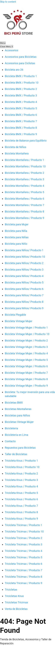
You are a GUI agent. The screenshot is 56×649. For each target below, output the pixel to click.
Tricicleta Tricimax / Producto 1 (23, 525)
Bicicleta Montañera (17, 153)
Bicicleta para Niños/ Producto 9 (24, 308)
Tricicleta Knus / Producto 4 (21, 486)
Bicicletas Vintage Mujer (19, 421)
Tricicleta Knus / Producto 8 (21, 512)
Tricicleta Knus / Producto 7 (21, 505)
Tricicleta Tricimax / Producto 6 (23, 563)
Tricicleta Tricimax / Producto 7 (23, 570)
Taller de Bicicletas (16, 454)
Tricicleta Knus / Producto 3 (21, 480)
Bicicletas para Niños (17, 415)
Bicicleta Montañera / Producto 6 (24, 198)
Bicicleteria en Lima (16, 434)
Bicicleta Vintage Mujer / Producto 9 (26, 385)
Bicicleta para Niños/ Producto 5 (24, 282)
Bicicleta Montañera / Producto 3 (24, 179)
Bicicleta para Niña (16, 230)
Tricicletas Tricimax (16, 602)
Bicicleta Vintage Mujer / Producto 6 (26, 366)
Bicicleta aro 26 (14, 69)
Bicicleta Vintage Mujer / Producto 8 (26, 379)
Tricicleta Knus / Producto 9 (21, 518)
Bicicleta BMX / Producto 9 (21, 134)
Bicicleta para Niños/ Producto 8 (24, 301)
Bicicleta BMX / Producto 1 (21, 76)
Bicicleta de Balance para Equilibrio (26, 140)
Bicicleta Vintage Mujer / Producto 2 (26, 340)
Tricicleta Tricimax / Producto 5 (23, 557)
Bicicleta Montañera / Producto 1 (24, 160)
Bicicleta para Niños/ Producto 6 (24, 288)
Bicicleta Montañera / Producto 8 (24, 211)
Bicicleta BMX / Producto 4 (21, 101)
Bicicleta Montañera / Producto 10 (25, 166)
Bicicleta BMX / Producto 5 (21, 108)
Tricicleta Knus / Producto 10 (22, 467)
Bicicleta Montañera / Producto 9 (24, 218)
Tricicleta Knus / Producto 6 (21, 499)
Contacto (10, 441)
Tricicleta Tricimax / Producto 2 (23, 538)
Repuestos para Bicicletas (20, 447)
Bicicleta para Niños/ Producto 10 (25, 256)
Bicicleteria (11, 428)
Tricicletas (11, 589)
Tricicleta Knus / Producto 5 (21, 492)
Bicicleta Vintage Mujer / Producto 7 (26, 372)
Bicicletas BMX (14, 402)
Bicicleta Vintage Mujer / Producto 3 (26, 346)
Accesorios (11, 50)
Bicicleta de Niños (15, 147)
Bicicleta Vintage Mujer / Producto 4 (26, 353)
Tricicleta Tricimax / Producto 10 (24, 531)
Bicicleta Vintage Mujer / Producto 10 (27, 334)
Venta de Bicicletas (16, 608)
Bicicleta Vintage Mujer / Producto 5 (26, 359)
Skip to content (8, 1)
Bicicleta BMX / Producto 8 (21, 127)
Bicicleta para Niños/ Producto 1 (24, 250)
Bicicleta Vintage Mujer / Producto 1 (26, 327)
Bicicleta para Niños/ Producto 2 (24, 263)
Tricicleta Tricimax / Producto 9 (23, 583)
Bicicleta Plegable (15, 314)
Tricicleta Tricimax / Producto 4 (23, 550)
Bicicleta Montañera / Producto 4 (24, 185)
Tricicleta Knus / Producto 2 (21, 473)
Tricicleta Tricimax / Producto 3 (23, 544)
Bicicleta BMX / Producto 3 (21, 95)
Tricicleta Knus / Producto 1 (21, 460)
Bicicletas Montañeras (18, 409)
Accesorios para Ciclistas (20, 63)
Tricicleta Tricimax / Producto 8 (23, 576)
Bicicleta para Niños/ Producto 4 (24, 276)
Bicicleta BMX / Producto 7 (21, 121)
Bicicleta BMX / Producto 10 (21, 82)
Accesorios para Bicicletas (20, 56)
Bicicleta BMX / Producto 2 (21, 89)
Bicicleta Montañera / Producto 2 (24, 172)
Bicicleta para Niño (16, 243)
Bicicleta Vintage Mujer (18, 321)
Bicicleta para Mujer (16, 224)
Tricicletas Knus (14, 596)
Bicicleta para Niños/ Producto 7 (24, 295)
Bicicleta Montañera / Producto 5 (24, 192)
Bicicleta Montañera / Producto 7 (24, 205)
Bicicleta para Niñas (17, 237)
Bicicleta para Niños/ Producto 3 (24, 269)
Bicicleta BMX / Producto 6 (21, 114)
